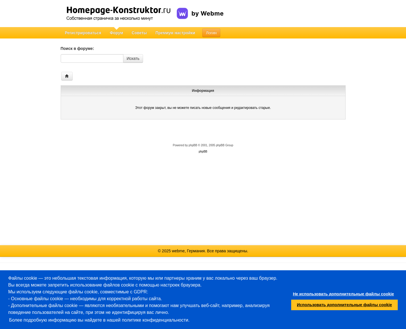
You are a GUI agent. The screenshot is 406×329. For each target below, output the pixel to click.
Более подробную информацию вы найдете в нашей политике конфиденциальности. (99, 320)
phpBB (193, 145)
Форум (116, 33)
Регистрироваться (83, 33)
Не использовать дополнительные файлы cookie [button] (343, 294)
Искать (133, 58)
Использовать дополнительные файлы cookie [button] (344, 304)
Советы (139, 33)
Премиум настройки (175, 33)
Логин (211, 33)
